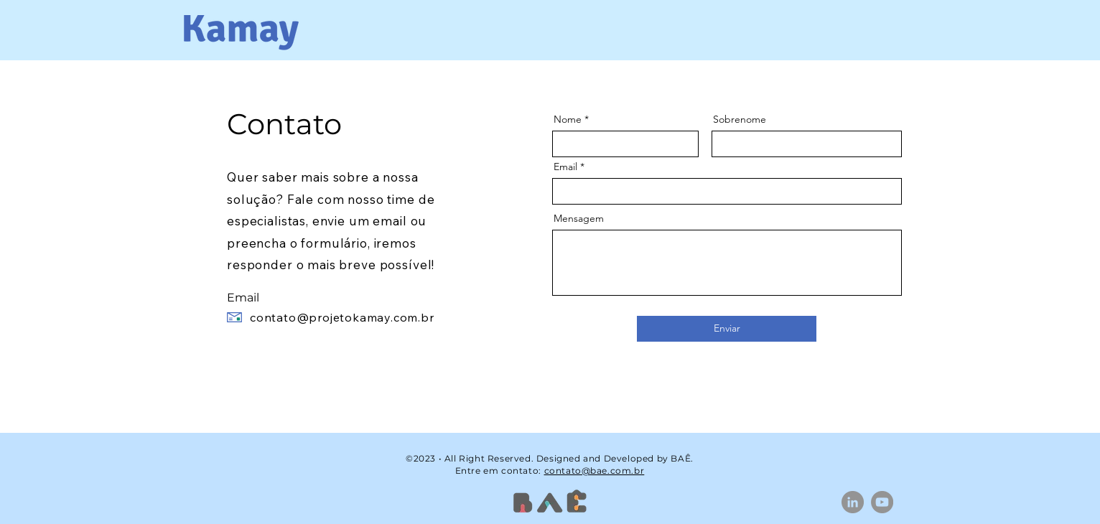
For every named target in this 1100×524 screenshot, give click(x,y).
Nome (568, 119)
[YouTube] (882, 502)
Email (565, 167)
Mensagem (579, 218)
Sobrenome (739, 119)
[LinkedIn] (853, 502)
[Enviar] (726, 329)
